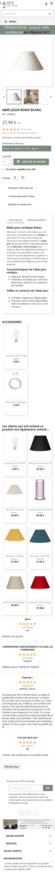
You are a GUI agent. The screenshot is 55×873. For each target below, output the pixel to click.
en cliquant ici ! (36, 32)
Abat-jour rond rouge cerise (40, 604)
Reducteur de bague (16, 402)
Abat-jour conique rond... (15, 511)
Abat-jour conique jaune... (15, 557)
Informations (13, 858)
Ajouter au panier (31, 162)
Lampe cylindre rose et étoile (40, 511)
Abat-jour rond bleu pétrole (40, 557)
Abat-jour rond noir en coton (40, 465)
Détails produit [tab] (36, 220)
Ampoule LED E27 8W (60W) (16, 357)
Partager (15, 178)
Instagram (36, 813)
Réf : (4, 114)
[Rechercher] (27, 13)
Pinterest (23, 178)
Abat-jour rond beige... (14, 602)
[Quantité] (5, 162)
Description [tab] (15, 220)
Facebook (21, 813)
